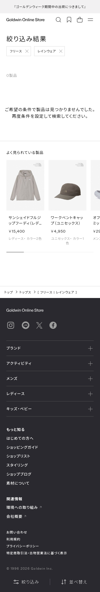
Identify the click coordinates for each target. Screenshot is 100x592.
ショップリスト (18, 456)
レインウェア (47, 51)
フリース (16, 51)
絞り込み (26, 582)
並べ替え (74, 582)
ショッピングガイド (22, 447)
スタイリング (17, 465)
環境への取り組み (24, 507)
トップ (8, 292)
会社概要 (16, 516)
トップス (25, 292)
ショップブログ (18, 474)
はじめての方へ (20, 438)
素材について (18, 483)
